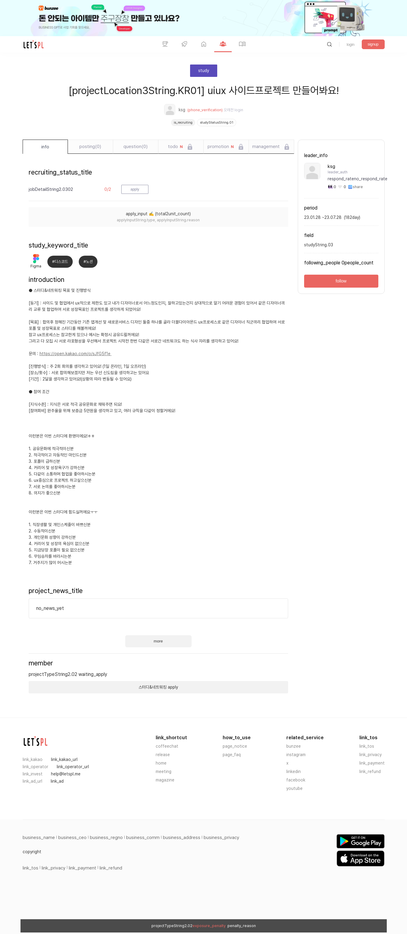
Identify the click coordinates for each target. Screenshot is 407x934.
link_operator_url (73, 766)
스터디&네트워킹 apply (158, 687)
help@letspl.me (66, 773)
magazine (165, 780)
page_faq (232, 754)
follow (341, 281)
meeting (163, 771)
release (163, 754)
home (161, 763)
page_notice (235, 746)
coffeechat (167, 746)
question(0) (135, 146)
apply (135, 189)
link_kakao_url (64, 759)
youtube (294, 788)
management (266, 146)
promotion (221, 147)
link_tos (366, 746)
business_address (181, 837)
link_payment (372, 763)
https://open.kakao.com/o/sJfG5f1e (76, 353)
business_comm (143, 837)
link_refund (370, 771)
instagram (296, 754)
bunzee (293, 746)
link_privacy (370, 754)
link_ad (57, 781)
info (45, 147)
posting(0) (90, 146)
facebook (295, 780)
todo (175, 147)
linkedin (293, 771)
